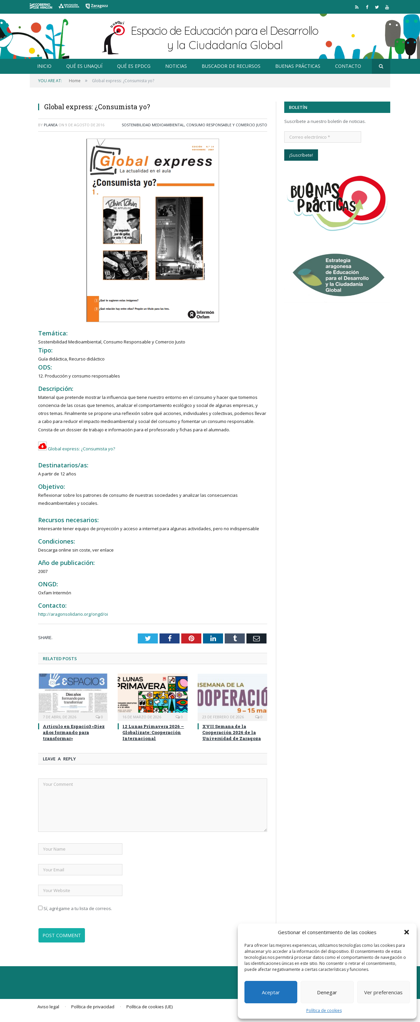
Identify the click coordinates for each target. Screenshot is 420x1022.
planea (51, 124)
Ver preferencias (383, 992)
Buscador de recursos (231, 66)
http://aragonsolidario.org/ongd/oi (73, 614)
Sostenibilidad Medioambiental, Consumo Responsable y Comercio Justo (194, 124)
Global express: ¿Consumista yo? (76, 449)
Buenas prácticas (297, 66)
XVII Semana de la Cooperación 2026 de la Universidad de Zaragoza (231, 732)
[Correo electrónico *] (322, 137)
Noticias (176, 66)
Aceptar (271, 992)
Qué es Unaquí (84, 66)
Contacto (348, 66)
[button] (406, 932)
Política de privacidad (92, 1007)
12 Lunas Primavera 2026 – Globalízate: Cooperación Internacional (153, 732)
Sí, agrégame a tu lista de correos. (75, 908)
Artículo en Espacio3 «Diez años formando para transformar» (74, 732)
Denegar (327, 992)
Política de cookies (324, 1010)
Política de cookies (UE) (149, 1007)
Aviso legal (48, 1007)
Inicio (44, 66)
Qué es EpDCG (133, 66)
